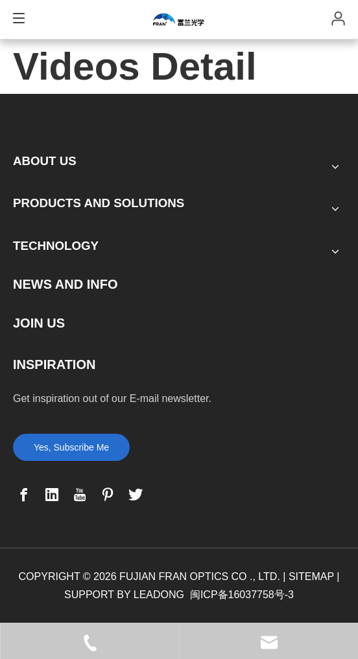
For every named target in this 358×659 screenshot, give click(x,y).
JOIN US (39, 323)
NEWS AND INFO (65, 284)
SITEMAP (311, 576)
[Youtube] (80, 495)
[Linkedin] (52, 495)
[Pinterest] (108, 495)
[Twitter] (136, 495)
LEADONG (159, 594)
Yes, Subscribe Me (71, 447)
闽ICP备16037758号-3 (242, 594)
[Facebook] (24, 495)
